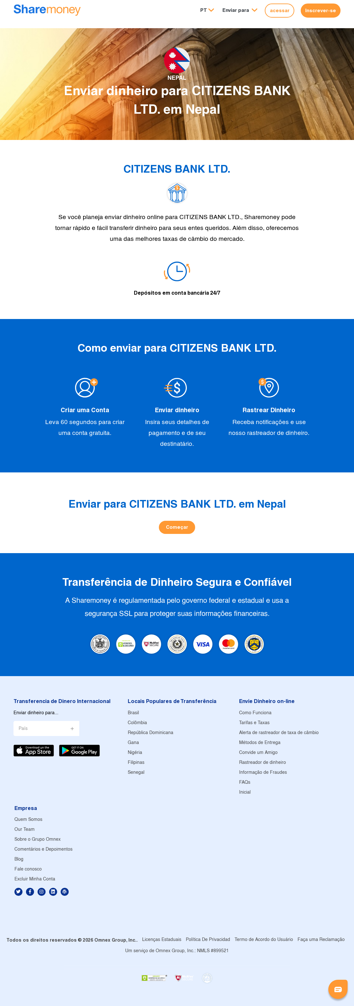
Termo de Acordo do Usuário (264, 940)
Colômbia (137, 723)
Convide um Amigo (258, 753)
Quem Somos (28, 820)
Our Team (24, 830)
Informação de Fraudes (263, 773)
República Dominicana (150, 733)
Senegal (136, 773)
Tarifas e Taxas (254, 723)
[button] (239, 10)
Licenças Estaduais (161, 940)
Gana (133, 743)
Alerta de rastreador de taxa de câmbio (279, 733)
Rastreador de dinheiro (262, 763)
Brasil (133, 713)
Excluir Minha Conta (34, 879)
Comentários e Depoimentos (43, 850)
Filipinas (136, 763)
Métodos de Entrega (260, 743)
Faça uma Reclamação (321, 940)
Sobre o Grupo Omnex (37, 840)
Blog (18, 859)
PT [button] (203, 10)
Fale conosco (28, 869)
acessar (279, 10)
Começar (177, 527)
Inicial (245, 792)
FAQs (244, 783)
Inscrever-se (320, 10)
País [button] (23, 729)
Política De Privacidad (208, 940)
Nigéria (135, 753)
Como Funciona (255, 713)
